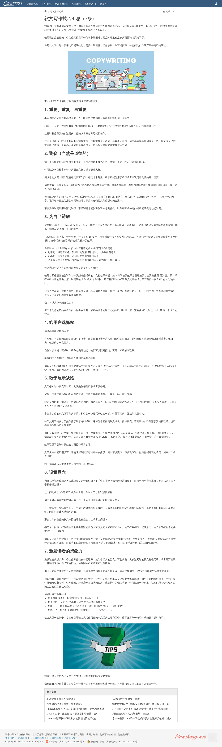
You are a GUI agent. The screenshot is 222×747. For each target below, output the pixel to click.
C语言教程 (32, 3)
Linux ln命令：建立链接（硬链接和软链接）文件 (73, 713)
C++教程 (46, 3)
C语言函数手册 (72, 738)
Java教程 (76, 3)
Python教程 (61, 3)
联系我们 (22, 738)
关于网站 (9, 738)
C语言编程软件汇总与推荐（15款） (131, 713)
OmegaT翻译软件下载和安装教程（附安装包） (72, 718)
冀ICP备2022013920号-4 (71, 741)
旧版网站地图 (54, 738)
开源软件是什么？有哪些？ (61, 699)
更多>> (103, 3)
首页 (49, 11)
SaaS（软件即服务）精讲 (125, 699)
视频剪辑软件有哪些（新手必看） (65, 704)
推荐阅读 (58, 11)
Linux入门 (90, 3)
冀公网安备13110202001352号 (121, 741)
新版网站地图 (37, 738)
